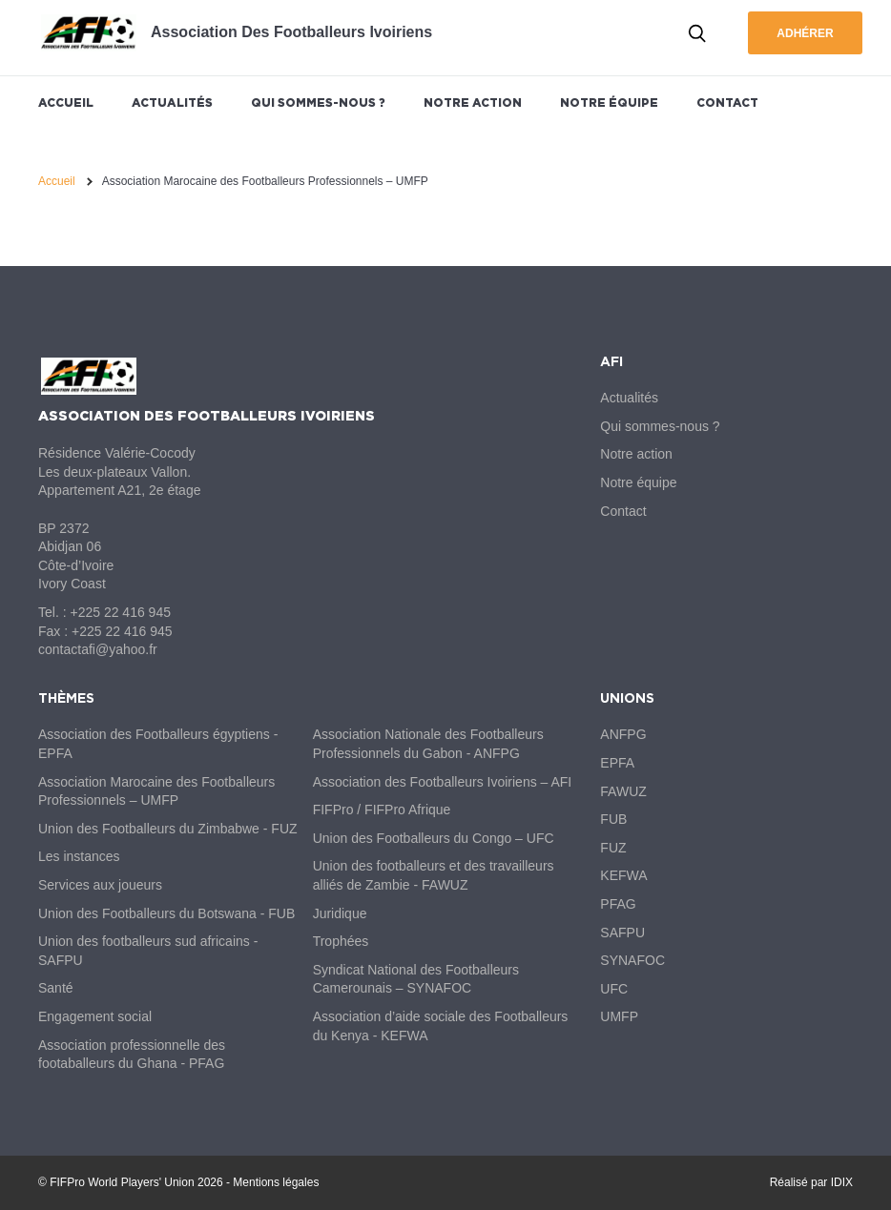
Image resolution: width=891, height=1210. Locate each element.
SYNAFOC (632, 960)
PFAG (617, 904)
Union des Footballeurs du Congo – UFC (433, 838)
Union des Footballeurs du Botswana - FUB (166, 913)
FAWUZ (623, 791)
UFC (614, 988)
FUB (613, 819)
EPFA (617, 762)
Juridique (340, 913)
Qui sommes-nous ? (318, 102)
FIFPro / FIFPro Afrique (382, 809)
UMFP (619, 1016)
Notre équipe (609, 102)
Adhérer (805, 33)
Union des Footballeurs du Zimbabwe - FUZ (168, 828)
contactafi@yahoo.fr (97, 649)
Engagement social (95, 1016)
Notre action (473, 102)
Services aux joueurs (100, 884)
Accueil (65, 102)
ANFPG (623, 734)
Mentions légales (276, 1182)
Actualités (172, 102)
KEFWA (623, 875)
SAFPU (622, 932)
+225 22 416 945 (120, 612)
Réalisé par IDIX (811, 1182)
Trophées (341, 941)
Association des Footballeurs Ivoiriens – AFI (442, 782)
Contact (727, 102)
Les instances (79, 856)
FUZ (613, 847)
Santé (55, 987)
